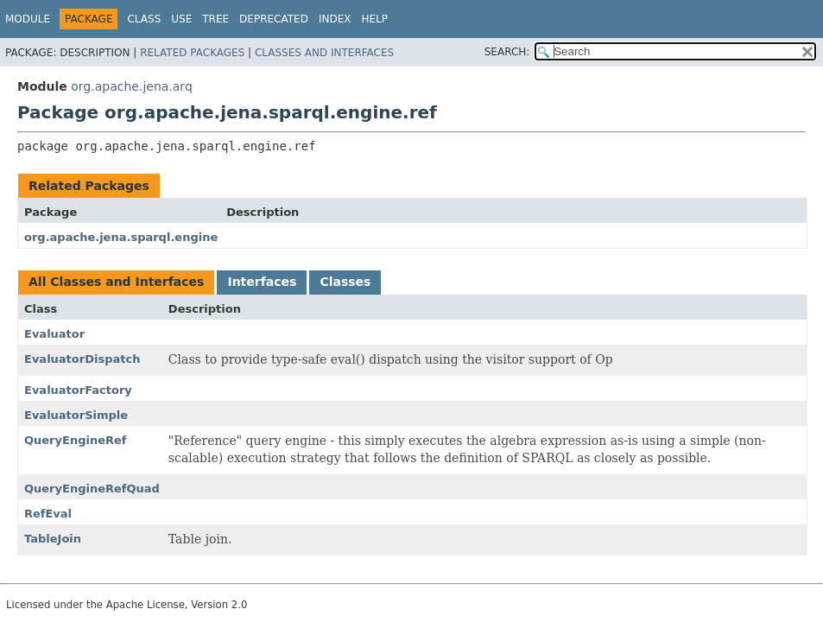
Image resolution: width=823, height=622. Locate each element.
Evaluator (54, 333)
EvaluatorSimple (76, 415)
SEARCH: (507, 52)
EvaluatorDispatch (82, 358)
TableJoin (52, 538)
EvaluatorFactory (78, 390)
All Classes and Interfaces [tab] (116, 282)
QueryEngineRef (75, 440)
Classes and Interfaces (324, 53)
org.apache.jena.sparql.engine (121, 237)
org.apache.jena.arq (131, 86)
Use (181, 19)
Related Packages (192, 53)
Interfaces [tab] (261, 282)
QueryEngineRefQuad (92, 488)
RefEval (48, 513)
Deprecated (273, 19)
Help (374, 19)
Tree (215, 19)
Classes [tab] (345, 282)
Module (27, 19)
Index (335, 19)
